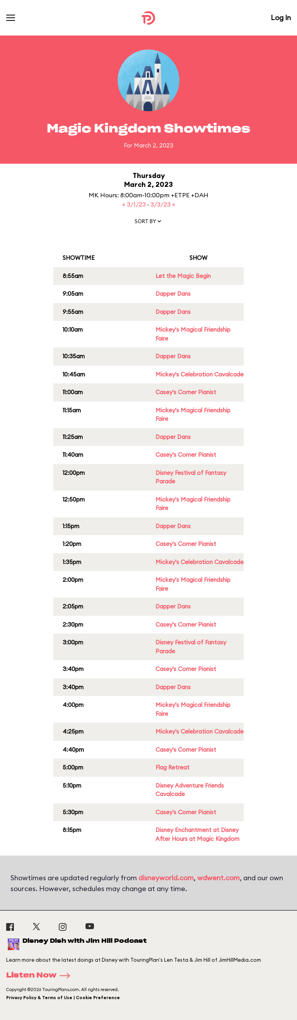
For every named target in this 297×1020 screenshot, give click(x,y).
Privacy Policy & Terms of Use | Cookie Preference (63, 997)
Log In (281, 17)
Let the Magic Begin (183, 276)
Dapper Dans (173, 293)
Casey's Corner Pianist (185, 392)
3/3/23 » (162, 204)
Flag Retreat (172, 767)
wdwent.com (218, 877)
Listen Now (40, 975)
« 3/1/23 (134, 204)
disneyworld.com (166, 877)
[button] (148, 222)
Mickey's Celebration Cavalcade (199, 374)
